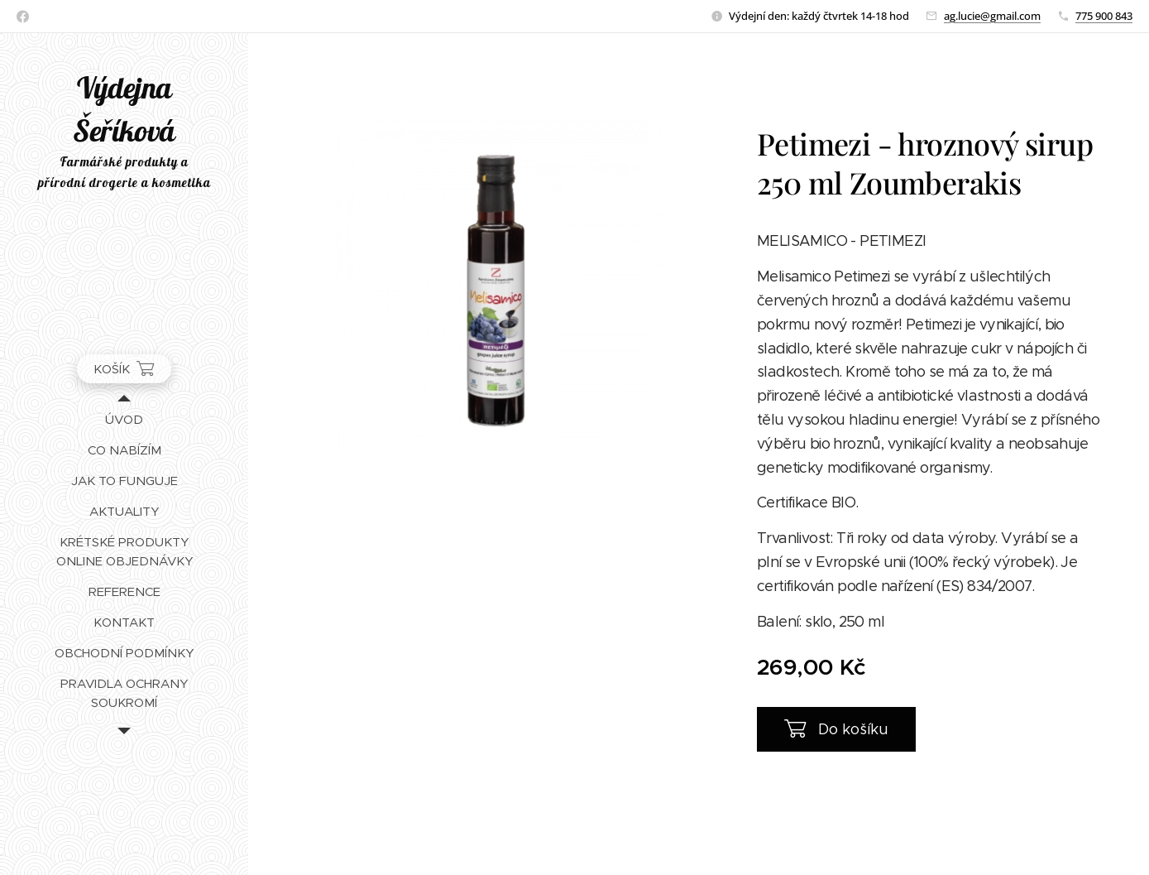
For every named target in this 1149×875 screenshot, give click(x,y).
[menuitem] (124, 419)
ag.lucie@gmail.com (992, 15)
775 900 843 (1103, 15)
